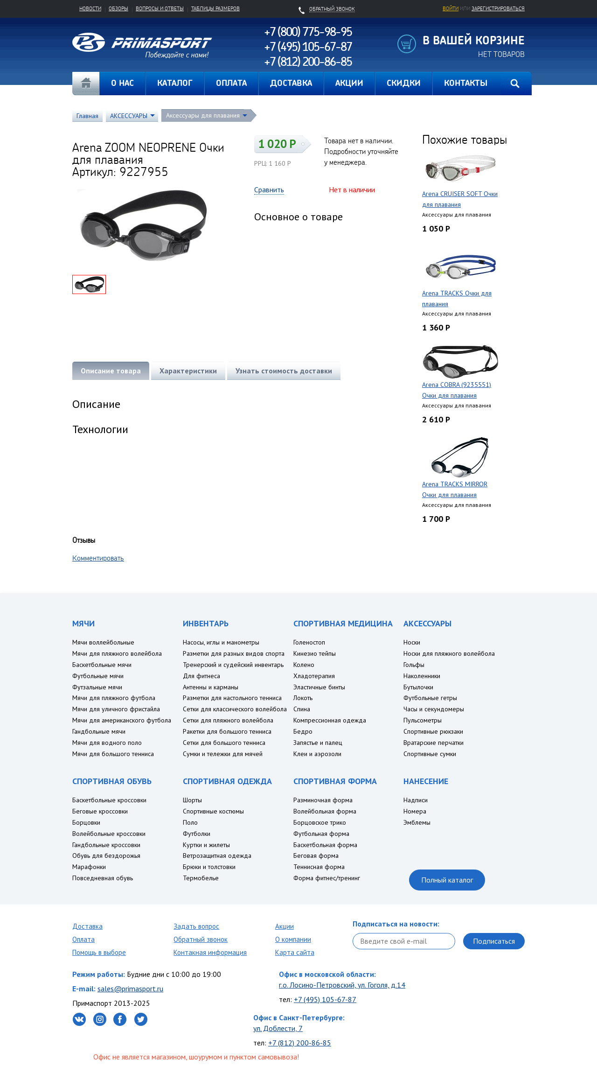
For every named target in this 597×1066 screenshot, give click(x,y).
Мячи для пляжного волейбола (117, 653)
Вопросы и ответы (160, 8)
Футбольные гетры (430, 698)
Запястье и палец (317, 742)
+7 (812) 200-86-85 (299, 1042)
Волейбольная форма (324, 811)
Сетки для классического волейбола (235, 709)
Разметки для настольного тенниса (232, 698)
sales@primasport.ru (130, 988)
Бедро (302, 731)
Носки (411, 642)
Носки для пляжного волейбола (449, 653)
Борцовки (86, 822)
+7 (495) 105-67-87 (325, 999)
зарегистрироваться (498, 8)
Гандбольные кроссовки (106, 845)
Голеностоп (309, 642)
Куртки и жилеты (206, 845)
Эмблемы (416, 822)
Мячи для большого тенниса (113, 754)
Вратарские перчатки (433, 742)
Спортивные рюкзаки (433, 731)
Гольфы (413, 664)
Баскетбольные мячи (102, 664)
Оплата (83, 939)
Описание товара (111, 370)
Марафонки (89, 867)
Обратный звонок (201, 939)
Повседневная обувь (102, 878)
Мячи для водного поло (107, 742)
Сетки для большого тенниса (224, 742)
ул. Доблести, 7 (278, 1028)
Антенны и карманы (210, 687)
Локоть (302, 698)
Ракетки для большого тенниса (227, 731)
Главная (85, 83)
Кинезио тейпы (314, 653)
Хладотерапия (314, 676)
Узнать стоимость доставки (284, 370)
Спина (301, 709)
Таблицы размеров (215, 8)
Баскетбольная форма (325, 845)
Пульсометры (422, 720)
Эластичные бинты (319, 687)
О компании (293, 939)
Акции (284, 926)
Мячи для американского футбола (121, 720)
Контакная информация (210, 952)
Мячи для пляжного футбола (113, 698)
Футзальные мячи (97, 687)
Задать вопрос (196, 926)
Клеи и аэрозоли (317, 754)
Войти (450, 8)
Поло (190, 822)
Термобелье (201, 878)
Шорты (192, 800)
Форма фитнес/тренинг (326, 878)
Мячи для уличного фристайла (116, 709)
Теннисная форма (319, 867)
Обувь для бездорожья (106, 855)
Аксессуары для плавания (203, 115)
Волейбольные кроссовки (109, 833)
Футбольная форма (321, 833)
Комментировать (98, 557)
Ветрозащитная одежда (217, 855)
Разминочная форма (323, 800)
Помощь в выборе (99, 952)
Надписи (415, 800)
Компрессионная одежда (329, 720)
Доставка (87, 926)
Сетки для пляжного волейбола (228, 720)
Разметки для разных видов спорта (234, 653)
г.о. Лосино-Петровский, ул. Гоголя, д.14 (342, 984)
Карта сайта (294, 952)
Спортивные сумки (429, 754)
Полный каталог (447, 879)
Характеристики (188, 370)
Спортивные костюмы (213, 811)
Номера (414, 811)
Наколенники (421, 676)
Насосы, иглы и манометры (221, 642)
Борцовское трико (319, 822)
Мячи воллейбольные (103, 642)
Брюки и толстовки (209, 867)
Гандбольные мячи (98, 731)
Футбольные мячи (98, 676)
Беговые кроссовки (100, 811)
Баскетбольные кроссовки (109, 800)
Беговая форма (316, 855)
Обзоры (118, 8)
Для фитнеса (201, 676)
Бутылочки (418, 687)
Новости (90, 8)
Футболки (196, 833)
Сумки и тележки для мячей (223, 754)
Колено (303, 664)
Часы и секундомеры (433, 709)
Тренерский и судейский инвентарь (233, 664)
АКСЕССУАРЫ (128, 116)
